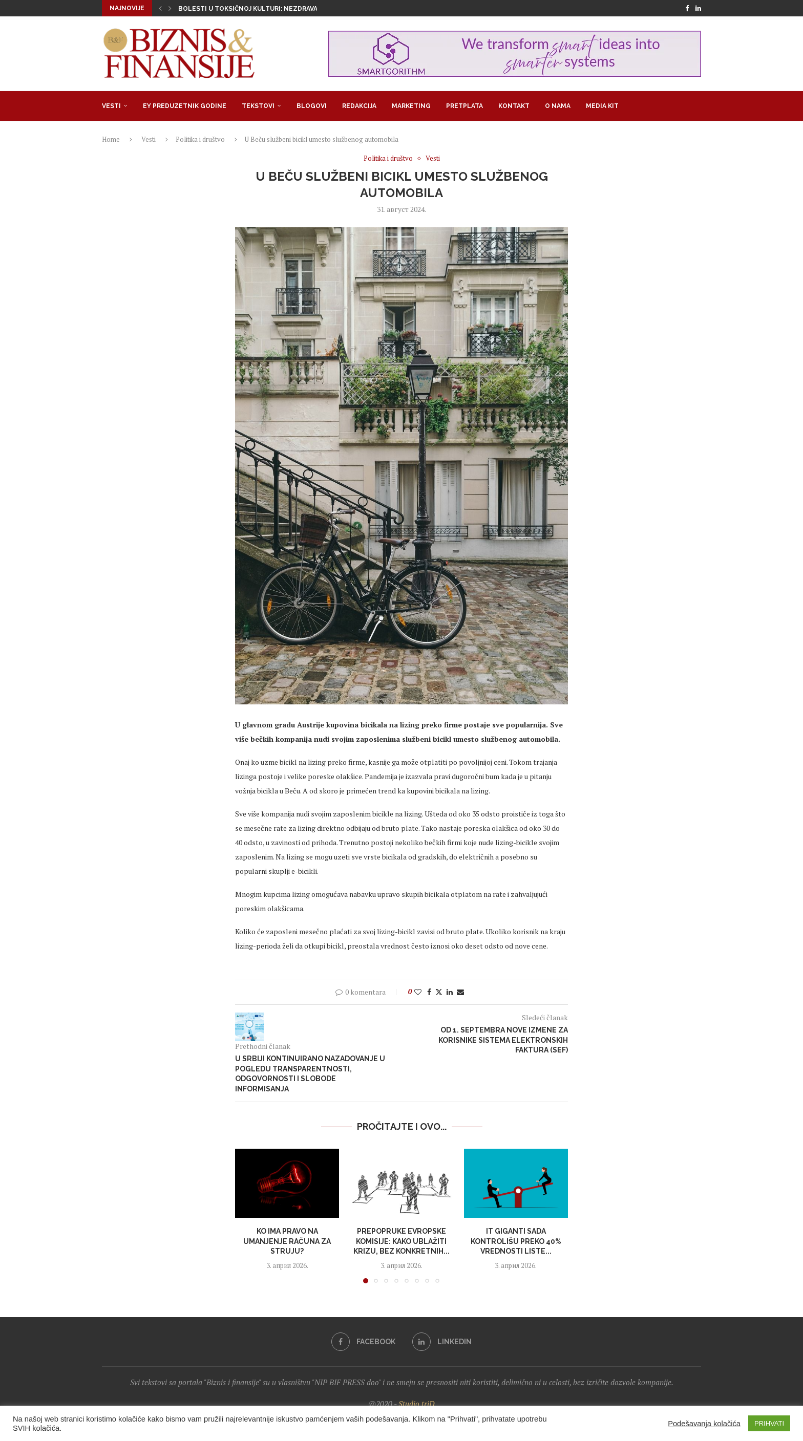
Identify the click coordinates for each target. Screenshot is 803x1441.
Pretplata (464, 106)
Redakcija (359, 106)
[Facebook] (687, 8)
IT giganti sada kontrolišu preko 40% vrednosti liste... (516, 1241)
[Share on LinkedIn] (450, 992)
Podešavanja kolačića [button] (704, 1424)
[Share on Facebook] (429, 992)
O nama (557, 106)
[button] (160, 8)
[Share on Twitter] (438, 992)
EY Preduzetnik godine (184, 106)
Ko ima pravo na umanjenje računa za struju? (287, 1241)
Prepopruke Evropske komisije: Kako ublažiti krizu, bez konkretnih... (401, 1241)
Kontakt (514, 106)
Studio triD (416, 1404)
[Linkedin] (698, 8)
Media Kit (602, 106)
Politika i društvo (200, 139)
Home (111, 139)
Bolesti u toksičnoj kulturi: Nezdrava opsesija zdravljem (283, 8)
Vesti (111, 106)
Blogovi (312, 106)
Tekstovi (258, 106)
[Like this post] (417, 992)
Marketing (411, 106)
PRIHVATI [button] (769, 1423)
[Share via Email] (460, 992)
